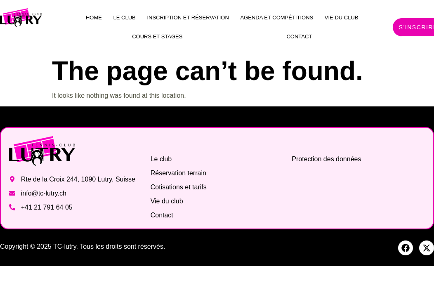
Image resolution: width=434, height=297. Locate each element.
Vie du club (342, 17)
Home (94, 17)
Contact (299, 36)
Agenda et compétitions (276, 17)
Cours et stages (157, 36)
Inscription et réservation (188, 17)
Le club (124, 17)
